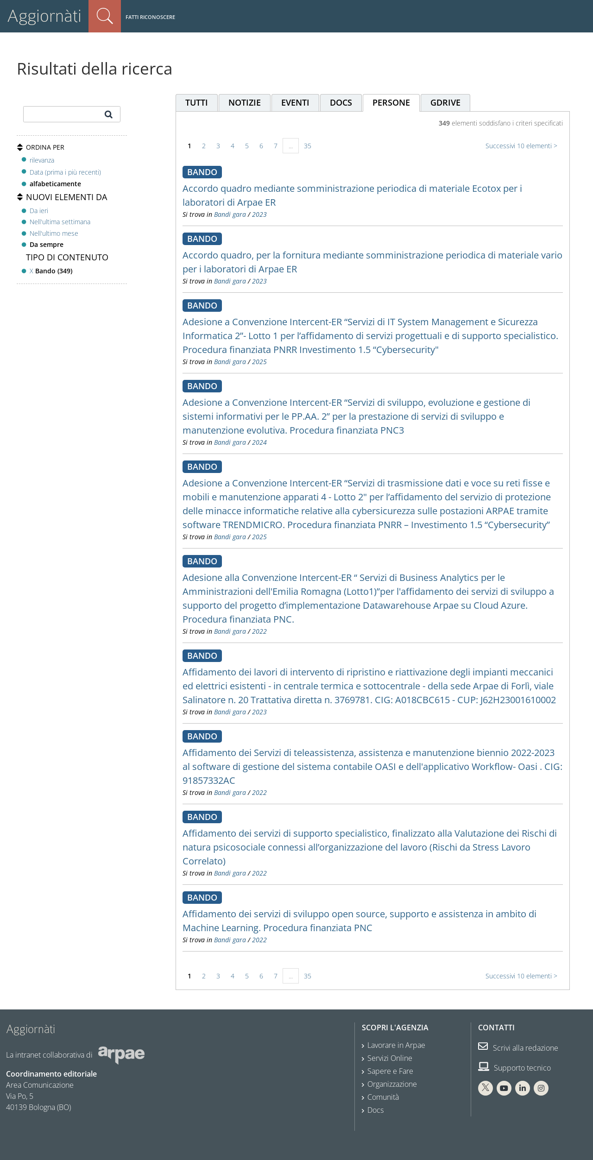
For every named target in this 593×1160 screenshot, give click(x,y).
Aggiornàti (44, 16)
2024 (259, 442)
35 (307, 145)
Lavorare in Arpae (396, 1045)
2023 (259, 214)
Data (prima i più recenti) (65, 172)
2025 (259, 361)
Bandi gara (230, 214)
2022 (259, 631)
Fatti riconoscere (150, 16)
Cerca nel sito (104, 16)
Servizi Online (389, 1058)
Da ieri (39, 210)
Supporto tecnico (514, 1068)
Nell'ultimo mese (54, 233)
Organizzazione (392, 1084)
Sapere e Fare (390, 1071)
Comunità (383, 1097)
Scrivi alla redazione (518, 1048)
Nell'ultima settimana (60, 221)
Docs (375, 1110)
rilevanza (42, 160)
